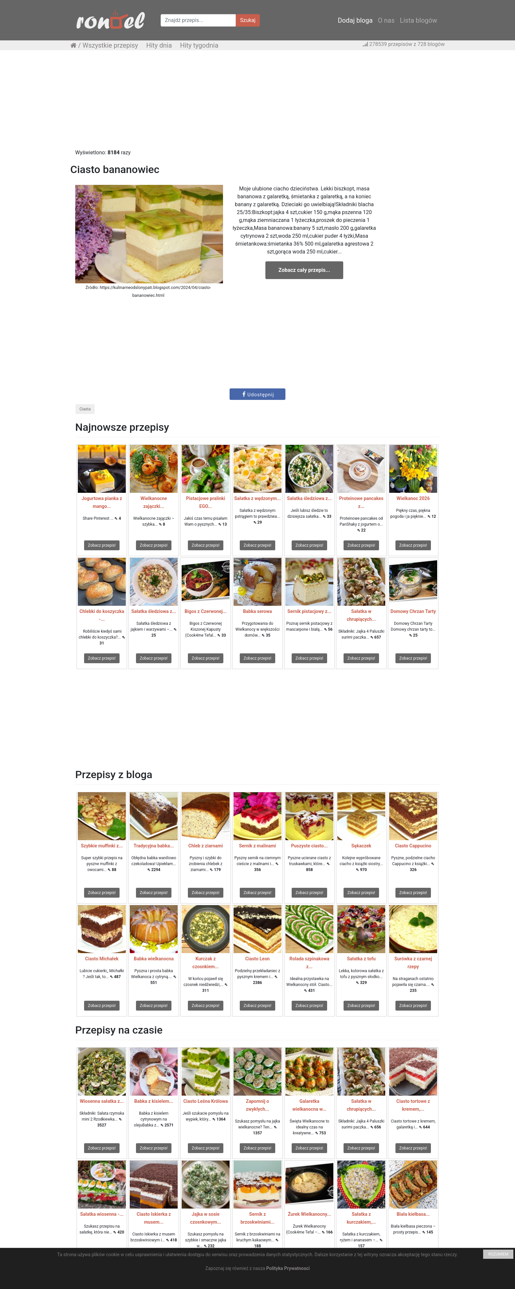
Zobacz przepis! (102, 545)
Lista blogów (418, 20)
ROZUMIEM (498, 1254)
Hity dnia (159, 45)
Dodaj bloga (355, 20)
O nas (386, 20)
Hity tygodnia (199, 45)
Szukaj (248, 20)
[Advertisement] (257, 103)
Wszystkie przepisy (110, 45)
